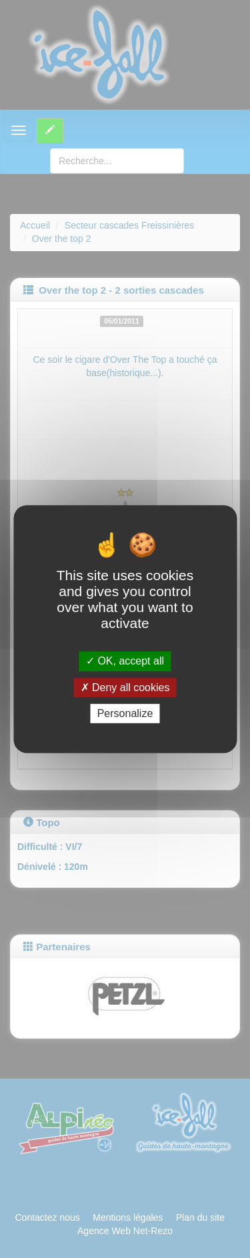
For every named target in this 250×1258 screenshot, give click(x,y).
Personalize (125, 713)
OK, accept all (125, 661)
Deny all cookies (125, 687)
